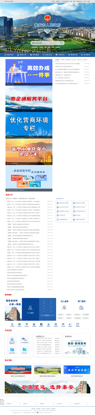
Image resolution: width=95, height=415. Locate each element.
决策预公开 (40, 336)
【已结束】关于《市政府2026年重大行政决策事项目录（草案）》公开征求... (44, 351)
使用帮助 (38, 408)
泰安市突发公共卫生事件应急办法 (15, 289)
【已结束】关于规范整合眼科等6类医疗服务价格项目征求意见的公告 (44, 344)
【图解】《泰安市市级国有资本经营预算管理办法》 (20, 235)
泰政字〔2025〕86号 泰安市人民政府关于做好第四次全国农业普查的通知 (24, 204)
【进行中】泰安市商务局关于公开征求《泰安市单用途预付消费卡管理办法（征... (44, 353)
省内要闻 (63, 59)
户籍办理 (19, 326)
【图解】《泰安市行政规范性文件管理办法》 (18, 224)
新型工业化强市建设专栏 (18, 376)
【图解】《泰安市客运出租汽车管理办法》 (18, 227)
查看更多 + (47, 315)
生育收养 (12, 326)
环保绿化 (49, 326)
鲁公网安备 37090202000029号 (44, 412)
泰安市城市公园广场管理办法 (14, 284)
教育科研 (27, 326)
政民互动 (48, 55)
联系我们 (48, 408)
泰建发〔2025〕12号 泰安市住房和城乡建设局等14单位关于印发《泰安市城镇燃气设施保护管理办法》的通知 (24, 252)
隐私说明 (33, 408)
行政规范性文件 (23, 198)
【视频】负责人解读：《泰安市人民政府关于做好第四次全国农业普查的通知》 (24, 232)
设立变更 (63, 326)
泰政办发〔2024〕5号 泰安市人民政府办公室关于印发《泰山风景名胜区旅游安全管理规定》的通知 (24, 261)
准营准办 (70, 326)
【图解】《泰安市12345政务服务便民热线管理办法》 (20, 244)
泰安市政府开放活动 (77, 376)
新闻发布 (68, 336)
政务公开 (23, 55)
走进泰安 (87, 55)
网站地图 (53, 408)
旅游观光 (56, 326)
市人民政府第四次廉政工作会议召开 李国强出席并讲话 (68, 69)
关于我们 (43, 408)
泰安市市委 (2, 400)
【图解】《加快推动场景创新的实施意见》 (18, 238)
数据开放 (74, 55)
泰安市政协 (2, 403)
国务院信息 (68, 59)
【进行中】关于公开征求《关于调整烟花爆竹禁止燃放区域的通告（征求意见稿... (44, 342)
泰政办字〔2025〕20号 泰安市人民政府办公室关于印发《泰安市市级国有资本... (24, 212)
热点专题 (8, 360)
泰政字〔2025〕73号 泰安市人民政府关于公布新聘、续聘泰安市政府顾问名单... (24, 218)
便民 (45, 47)
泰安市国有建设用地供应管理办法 (15, 278)
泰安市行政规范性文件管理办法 (15, 269)
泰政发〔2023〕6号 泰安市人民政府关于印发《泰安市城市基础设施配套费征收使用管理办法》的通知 (24, 267)
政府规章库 (32, 198)
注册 (89, 1)
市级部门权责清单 (78, 219)
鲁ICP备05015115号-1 (17, 412)
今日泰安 (57, 59)
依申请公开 (60, 215)
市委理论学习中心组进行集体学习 (63, 66)
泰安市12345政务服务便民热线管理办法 (17, 275)
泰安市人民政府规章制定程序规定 (15, 287)
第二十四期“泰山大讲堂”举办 (62, 78)
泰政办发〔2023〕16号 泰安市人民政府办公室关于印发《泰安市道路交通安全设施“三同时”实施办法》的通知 (24, 264)
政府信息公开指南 (62, 203)
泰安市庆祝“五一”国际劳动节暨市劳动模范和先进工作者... (68, 72)
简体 (71, 1)
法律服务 (58, 47)
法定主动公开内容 (62, 207)
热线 (49, 47)
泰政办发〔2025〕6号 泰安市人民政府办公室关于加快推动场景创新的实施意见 (24, 215)
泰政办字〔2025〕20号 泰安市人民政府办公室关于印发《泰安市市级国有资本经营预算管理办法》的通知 (24, 247)
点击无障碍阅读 (65, 1)
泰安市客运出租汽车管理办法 (14, 272)
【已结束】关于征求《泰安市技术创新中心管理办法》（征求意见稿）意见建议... (44, 349)
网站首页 (10, 55)
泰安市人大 (2, 402)
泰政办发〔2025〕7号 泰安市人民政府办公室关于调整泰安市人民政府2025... (24, 207)
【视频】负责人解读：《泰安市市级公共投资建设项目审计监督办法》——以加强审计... (24, 241)
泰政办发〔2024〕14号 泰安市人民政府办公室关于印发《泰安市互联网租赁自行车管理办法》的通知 (24, 255)
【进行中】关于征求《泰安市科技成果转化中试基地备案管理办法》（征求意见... (44, 340)
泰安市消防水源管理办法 (13, 281)
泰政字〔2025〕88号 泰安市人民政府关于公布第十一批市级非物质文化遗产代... (24, 210)
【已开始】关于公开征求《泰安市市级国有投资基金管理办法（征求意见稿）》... (44, 346)
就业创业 (41, 326)
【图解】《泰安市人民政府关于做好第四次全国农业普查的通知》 (23, 230)
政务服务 (36, 55)
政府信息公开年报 (78, 207)
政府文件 (8, 198)
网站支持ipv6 (80, 1)
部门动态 (74, 59)
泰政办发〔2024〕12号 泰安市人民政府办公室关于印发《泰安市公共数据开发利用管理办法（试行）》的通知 (24, 258)
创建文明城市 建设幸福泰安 (47, 376)
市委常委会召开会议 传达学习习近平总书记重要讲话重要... (68, 63)
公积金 (41, 47)
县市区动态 (79, 59)
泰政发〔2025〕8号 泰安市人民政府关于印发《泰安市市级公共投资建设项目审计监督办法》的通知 (24, 249)
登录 (85, 1)
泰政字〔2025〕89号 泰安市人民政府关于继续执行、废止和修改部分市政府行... (24, 201)
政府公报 (76, 215)
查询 (53, 47)
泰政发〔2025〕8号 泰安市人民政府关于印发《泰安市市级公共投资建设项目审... (24, 221)
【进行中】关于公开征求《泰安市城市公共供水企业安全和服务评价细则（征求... (44, 338)
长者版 (53, 1)
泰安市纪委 (2, 404)
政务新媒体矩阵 (61, 219)
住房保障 (34, 326)
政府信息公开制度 (78, 203)
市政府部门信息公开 (63, 211)
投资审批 (78, 326)
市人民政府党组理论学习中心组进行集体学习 (66, 83)
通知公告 (85, 59)
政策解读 (15, 198)
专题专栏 (61, 55)
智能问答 (58, 1)
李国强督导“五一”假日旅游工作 (63, 75)
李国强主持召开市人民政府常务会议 (64, 80)
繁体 (74, 1)
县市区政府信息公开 (79, 211)
